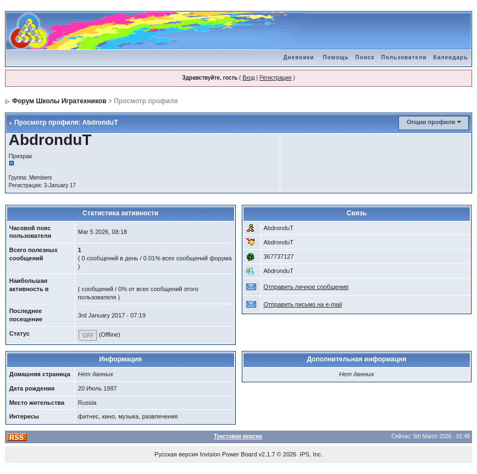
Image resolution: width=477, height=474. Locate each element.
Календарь (451, 57)
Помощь (335, 57)
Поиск (365, 57)
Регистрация (275, 78)
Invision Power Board (228, 454)
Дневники (298, 57)
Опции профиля (431, 122)
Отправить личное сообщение (306, 286)
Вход (248, 78)
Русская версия (176, 454)
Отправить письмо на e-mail (303, 304)
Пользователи (404, 57)
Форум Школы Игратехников (59, 101)
